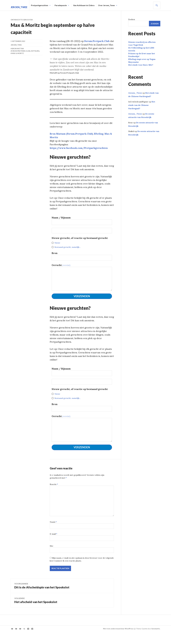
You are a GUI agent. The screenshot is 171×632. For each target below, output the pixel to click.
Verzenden (82, 296)
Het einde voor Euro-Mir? (140, 65)
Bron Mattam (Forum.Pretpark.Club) (71, 133)
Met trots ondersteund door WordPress (118, 629)
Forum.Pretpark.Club (97, 41)
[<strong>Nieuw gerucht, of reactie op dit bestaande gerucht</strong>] (82, 230)
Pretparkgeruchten (39, 3)
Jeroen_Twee (19, 7)
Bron (54, 253)
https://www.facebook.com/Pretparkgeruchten (79, 147)
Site (51, 546)
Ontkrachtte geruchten (22, 20)
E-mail (53, 534)
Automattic (155, 629)
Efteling (98, 133)
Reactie (54, 484)
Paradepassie (61, 3)
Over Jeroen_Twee (106, 3)
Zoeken (131, 19)
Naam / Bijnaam (61, 217)
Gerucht (61, 265)
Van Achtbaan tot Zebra (83, 3)
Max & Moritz (18, 53)
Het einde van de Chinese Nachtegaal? (141, 105)
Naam (53, 522)
